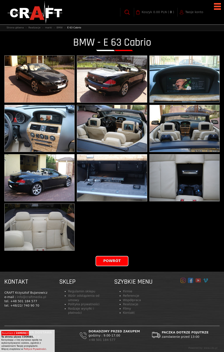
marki (48, 27)
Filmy (127, 308)
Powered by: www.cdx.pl (202, 348)
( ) (158, 12)
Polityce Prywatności (35, 349)
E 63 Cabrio (74, 27)
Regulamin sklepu (81, 291)
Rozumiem (15, 333)
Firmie (127, 291)
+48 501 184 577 (103, 340)
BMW (60, 27)
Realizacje (34, 27)
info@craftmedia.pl (31, 297)
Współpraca (132, 300)
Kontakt (129, 312)
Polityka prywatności (84, 304)
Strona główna (15, 27)
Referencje (131, 295)
